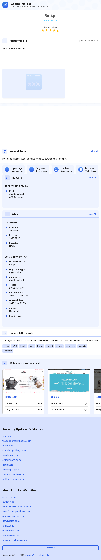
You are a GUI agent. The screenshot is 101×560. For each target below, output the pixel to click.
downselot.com (11, 520)
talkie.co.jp (8, 525)
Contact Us (50, 548)
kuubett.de (8, 501)
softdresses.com (11, 459)
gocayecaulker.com (13, 516)
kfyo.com (7, 436)
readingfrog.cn (10, 469)
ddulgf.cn (7, 464)
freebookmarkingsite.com (16, 440)
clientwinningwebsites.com (17, 506)
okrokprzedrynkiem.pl (14, 539)
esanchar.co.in (10, 530)
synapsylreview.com (13, 474)
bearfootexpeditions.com (16, 511)
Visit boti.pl (50, 20)
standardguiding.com (14, 450)
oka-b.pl (55, 396)
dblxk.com (8, 445)
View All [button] (94, 151)
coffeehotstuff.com (13, 479)
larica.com (11, 396)
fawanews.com (10, 535)
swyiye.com (9, 496)
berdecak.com (10, 455)
